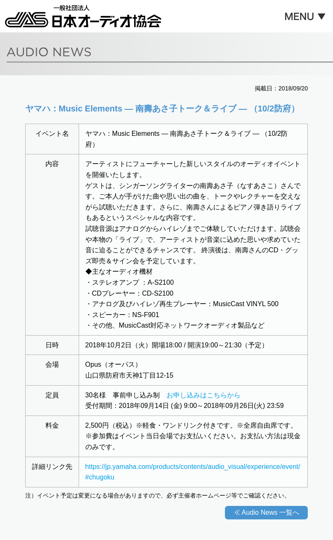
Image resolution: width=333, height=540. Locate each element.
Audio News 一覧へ (271, 512)
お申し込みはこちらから (203, 395)
